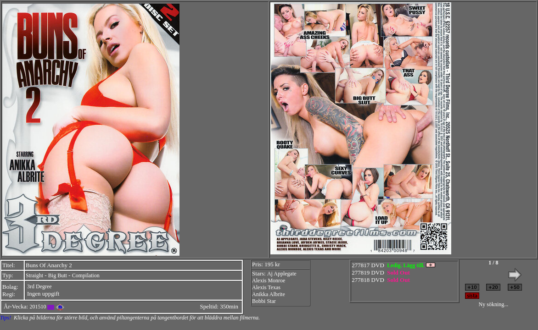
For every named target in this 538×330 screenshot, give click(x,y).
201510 (37, 306)
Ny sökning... (494, 304)
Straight (34, 275)
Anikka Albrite (268, 294)
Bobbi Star (264, 301)
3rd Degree (39, 286)
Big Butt (57, 275)
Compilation (86, 275)
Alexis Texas (266, 287)
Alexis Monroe (268, 280)
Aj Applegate (282, 273)
